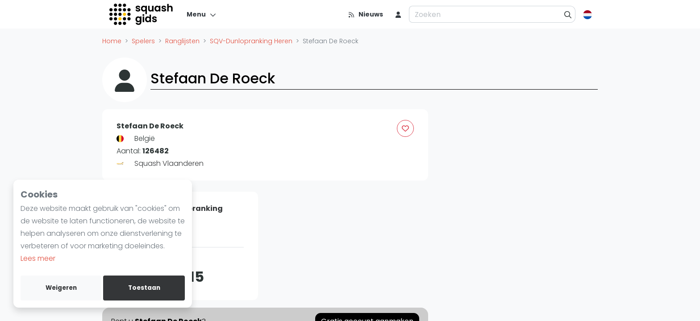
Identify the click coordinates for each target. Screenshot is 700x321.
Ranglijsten (182, 41)
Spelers (143, 41)
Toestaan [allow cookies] (144, 288)
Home (111, 41)
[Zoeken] (568, 14)
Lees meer (38, 258)
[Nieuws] (365, 14)
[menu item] (398, 14)
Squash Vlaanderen (169, 163)
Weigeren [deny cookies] (61, 288)
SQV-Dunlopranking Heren (251, 41)
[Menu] (201, 14)
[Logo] (141, 14)
